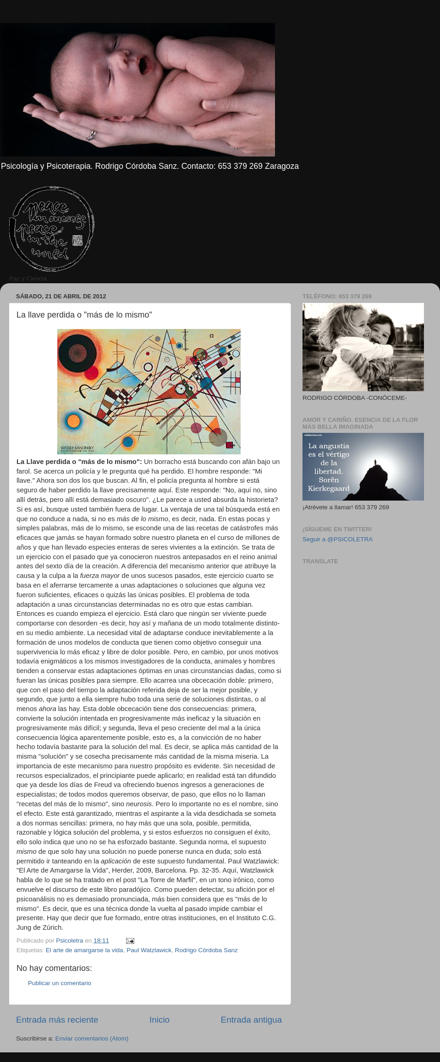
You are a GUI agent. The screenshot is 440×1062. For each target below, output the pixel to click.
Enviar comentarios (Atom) (92, 1038)
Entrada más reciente (57, 1019)
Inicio (159, 1019)
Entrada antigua (251, 1019)
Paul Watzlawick (148, 950)
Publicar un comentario (59, 983)
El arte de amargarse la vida (84, 950)
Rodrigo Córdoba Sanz (206, 950)
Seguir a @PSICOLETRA (337, 539)
